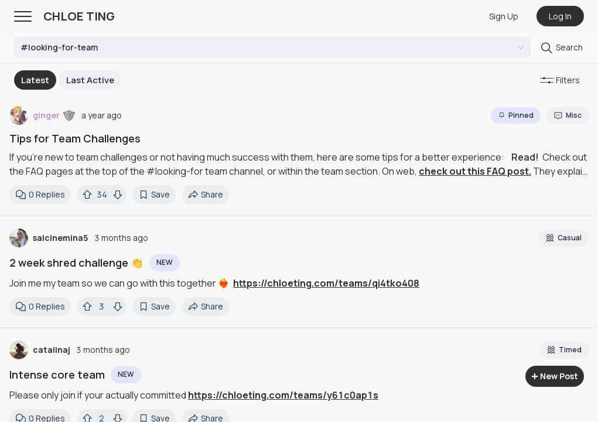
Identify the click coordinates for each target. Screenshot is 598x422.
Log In (560, 16)
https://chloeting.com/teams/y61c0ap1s (283, 395)
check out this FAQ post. (475, 171)
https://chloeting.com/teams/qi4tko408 (326, 283)
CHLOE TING (79, 16)
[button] (69, 115)
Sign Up (503, 16)
